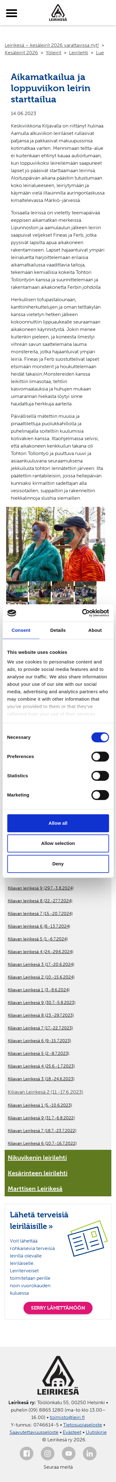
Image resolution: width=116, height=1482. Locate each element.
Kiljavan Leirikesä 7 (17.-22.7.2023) (40, 1028)
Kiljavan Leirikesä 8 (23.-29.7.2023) (41, 1015)
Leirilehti (78, 53)
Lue (100, 53)
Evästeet (72, 1432)
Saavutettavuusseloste (34, 1432)
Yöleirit (53, 53)
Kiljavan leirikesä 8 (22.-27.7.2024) (40, 901)
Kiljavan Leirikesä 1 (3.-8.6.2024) (39, 990)
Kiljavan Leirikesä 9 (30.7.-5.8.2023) (41, 1002)
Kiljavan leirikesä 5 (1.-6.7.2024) (38, 939)
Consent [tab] (20, 630)
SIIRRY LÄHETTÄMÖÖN (58, 1308)
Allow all (58, 823)
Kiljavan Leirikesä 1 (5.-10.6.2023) (40, 1105)
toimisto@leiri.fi (67, 1417)
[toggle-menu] (11, 13)
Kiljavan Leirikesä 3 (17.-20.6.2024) (41, 964)
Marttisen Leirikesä (35, 1188)
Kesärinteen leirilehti (37, 1173)
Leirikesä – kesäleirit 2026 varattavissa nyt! (52, 45)
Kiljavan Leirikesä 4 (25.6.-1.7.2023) (41, 1066)
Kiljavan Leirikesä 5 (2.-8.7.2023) (38, 1053)
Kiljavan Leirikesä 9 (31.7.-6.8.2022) (41, 1118)
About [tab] (95, 630)
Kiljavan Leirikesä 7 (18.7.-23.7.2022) (42, 1130)
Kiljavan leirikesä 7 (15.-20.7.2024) (40, 913)
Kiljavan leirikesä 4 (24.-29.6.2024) (40, 951)
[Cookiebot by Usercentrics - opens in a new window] (82, 613)
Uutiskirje (96, 1432)
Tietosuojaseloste (82, 1425)
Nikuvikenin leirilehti (37, 1157)
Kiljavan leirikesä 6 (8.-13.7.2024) (39, 926)
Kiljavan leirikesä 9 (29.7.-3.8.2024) (41, 888)
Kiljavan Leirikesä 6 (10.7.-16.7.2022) (42, 1143)
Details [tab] (58, 630)
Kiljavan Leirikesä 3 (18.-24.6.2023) (41, 1079)
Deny (58, 863)
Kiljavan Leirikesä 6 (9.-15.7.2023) (39, 1040)
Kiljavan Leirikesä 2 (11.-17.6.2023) (45, 1092)
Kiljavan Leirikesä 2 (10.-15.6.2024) (41, 977)
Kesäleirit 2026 (21, 53)
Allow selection (58, 843)
